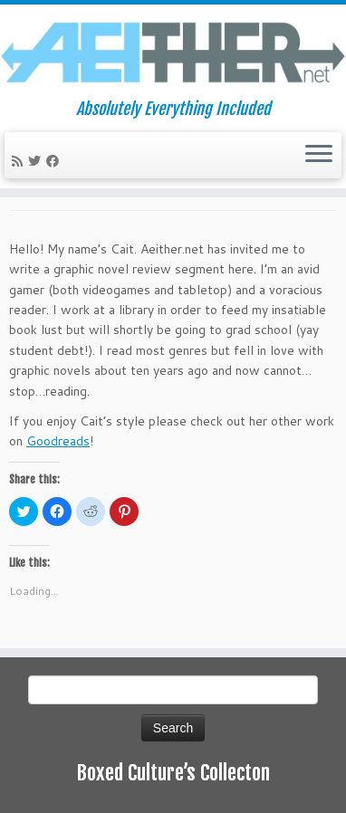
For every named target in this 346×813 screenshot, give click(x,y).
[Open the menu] (318, 155)
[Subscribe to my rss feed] (20, 161)
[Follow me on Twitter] (37, 161)
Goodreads (58, 441)
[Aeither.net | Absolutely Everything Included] (173, 52)
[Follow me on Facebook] (55, 161)
